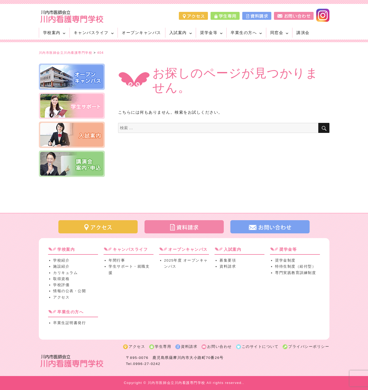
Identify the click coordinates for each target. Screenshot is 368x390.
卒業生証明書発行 (69, 323)
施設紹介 (61, 266)
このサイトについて (260, 347)
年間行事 (117, 260)
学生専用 (163, 347)
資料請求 (228, 266)
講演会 (303, 32)
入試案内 (178, 32)
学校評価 (61, 285)
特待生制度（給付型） (295, 266)
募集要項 (228, 260)
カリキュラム (65, 273)
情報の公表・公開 (69, 291)
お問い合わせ (219, 347)
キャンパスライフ (91, 32)
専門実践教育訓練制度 (295, 273)
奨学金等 (208, 32)
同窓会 (276, 32)
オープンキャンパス (141, 32)
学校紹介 (61, 260)
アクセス (61, 297)
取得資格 (61, 279)
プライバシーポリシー (308, 347)
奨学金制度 (285, 260)
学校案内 (51, 32)
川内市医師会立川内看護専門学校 (176, 383)
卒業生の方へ (244, 32)
